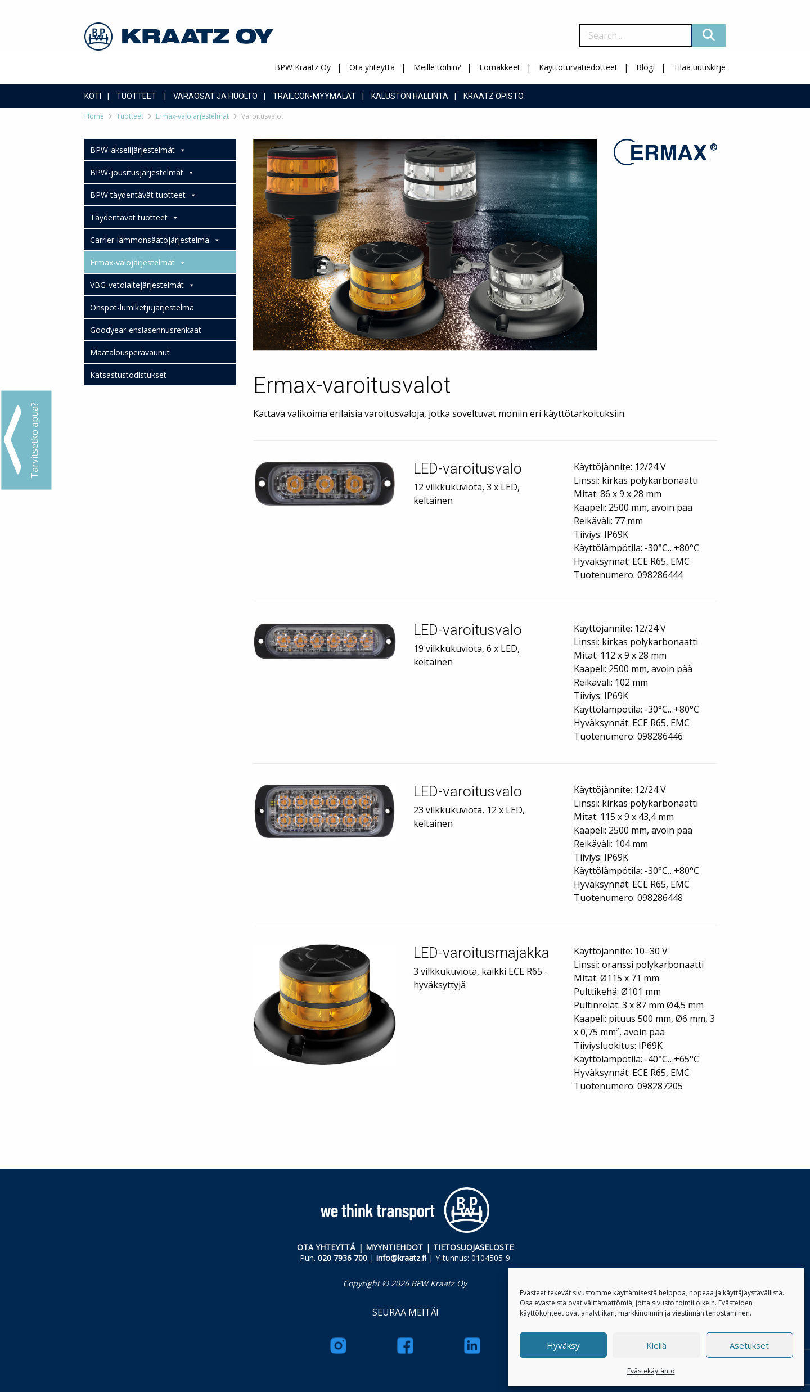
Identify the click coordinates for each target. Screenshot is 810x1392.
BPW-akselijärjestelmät (138, 150)
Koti (92, 96)
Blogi (645, 67)
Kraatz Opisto (494, 96)
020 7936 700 (342, 1258)
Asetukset (749, 1345)
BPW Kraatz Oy (302, 67)
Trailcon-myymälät (314, 96)
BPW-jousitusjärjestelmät (142, 172)
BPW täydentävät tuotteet (143, 195)
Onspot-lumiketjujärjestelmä (142, 307)
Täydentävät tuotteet (134, 217)
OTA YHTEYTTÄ (326, 1247)
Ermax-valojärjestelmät (192, 116)
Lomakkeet (499, 67)
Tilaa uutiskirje (699, 67)
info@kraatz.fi (401, 1258)
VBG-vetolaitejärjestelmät (142, 285)
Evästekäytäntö (651, 1371)
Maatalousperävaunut (130, 352)
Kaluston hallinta (409, 96)
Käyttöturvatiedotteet (578, 67)
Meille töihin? (437, 67)
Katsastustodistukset (128, 375)
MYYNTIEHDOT (394, 1247)
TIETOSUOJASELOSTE (473, 1247)
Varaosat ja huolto (215, 96)
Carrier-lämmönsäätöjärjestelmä (155, 240)
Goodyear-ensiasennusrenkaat (145, 330)
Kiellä (656, 1345)
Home (94, 116)
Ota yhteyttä (372, 67)
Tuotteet (136, 96)
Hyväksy (563, 1345)
